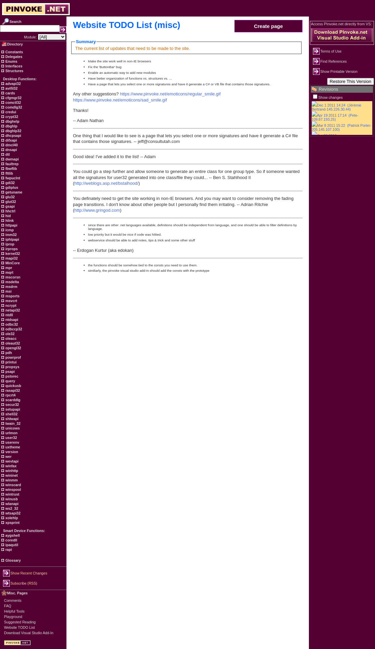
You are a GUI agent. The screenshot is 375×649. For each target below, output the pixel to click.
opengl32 (12, 348)
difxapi (10, 140)
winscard (12, 485)
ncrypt (10, 305)
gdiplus (11, 187)
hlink (9, 220)
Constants (13, 52)
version (11, 452)
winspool (12, 490)
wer (7, 456)
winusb (11, 499)
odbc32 (11, 324)
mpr (8, 268)
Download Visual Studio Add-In (28, 633)
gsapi (9, 206)
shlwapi (11, 419)
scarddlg (12, 400)
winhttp (11, 471)
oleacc (10, 338)
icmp (9, 230)
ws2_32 (11, 508)
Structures (13, 71)
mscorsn (12, 277)
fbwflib (10, 169)
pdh (8, 353)
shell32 (11, 414)
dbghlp (10, 126)
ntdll (8, 315)
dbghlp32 (12, 131)
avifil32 (11, 88)
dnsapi (10, 150)
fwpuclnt (12, 178)
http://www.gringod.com (97, 210)
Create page (268, 26)
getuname (13, 192)
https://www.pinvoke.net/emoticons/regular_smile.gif (170, 93)
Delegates (13, 57)
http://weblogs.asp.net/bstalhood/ (107, 183)
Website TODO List (19, 627)
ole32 (9, 334)
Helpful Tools (14, 611)
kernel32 (12, 254)
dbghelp (11, 121)
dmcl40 (11, 145)
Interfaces (13, 66)
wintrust (11, 494)
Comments (13, 600)
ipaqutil (11, 545)
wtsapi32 (12, 513)
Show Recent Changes (28, 573)
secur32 (11, 405)
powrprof (12, 357)
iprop (9, 244)
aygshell (12, 535)
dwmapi (11, 159)
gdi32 (9, 183)
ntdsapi (11, 320)
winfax (10, 466)
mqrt (8, 272)
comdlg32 (13, 107)
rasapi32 (12, 390)
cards (9, 93)
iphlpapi (11, 239)
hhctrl (10, 211)
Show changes (330, 97)
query (9, 381)
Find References (333, 61)
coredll (10, 540)
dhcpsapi (12, 136)
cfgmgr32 (13, 98)
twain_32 (12, 423)
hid (7, 216)
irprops (11, 249)
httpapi (10, 225)
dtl (7, 154)
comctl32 (12, 102)
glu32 (9, 197)
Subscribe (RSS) (23, 583)
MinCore (12, 263)
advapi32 (12, 84)
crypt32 (11, 117)
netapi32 (12, 310)
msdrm (11, 287)
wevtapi (11, 461)
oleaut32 (12, 343)
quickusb (12, 386)
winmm (11, 480)
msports (12, 296)
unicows (12, 428)
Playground (13, 617)
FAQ (7, 606)
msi (7, 291)
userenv (11, 442)
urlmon (11, 433)
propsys (11, 367)
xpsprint (12, 523)
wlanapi (11, 504)
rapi (8, 550)
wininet (11, 475)
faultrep (11, 164)
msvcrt (10, 301)
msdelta (11, 282)
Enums (11, 61)
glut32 (10, 202)
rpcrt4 (10, 395)
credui (10, 112)
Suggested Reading (20, 622)
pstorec (11, 376)
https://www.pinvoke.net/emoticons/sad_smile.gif (120, 99)
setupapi (12, 409)
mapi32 (11, 258)
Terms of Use (331, 51)
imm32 (10, 235)
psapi (9, 372)
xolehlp (11, 518)
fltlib (8, 173)
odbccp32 (13, 329)
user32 (10, 438)
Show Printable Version (338, 71)
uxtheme (12, 447)
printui (10, 362)
